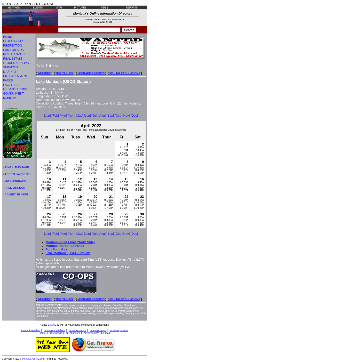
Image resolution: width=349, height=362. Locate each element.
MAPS (59, 7)
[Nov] (126, 115)
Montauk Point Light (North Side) (70, 242)
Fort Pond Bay (56, 249)
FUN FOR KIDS (13, 50)
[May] (79, 115)
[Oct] (118, 115)
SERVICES (10, 67)
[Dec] (134, 115)
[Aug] (102, 115)
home (43, 333)
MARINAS (9, 71)
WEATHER (14, 7)
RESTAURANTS (13, 54)
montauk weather (30, 330)
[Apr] (71, 115)
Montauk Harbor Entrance (65, 246)
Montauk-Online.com (33, 358)
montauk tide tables (54, 330)
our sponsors (73, 333)
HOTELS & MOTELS (16, 41)
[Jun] (87, 115)
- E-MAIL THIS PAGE (16, 167)
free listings (56, 333)
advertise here (91, 333)
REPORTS (132, 7)
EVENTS (38, 7)
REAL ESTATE (12, 58)
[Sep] (110, 115)
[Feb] (55, 115)
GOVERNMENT (13, 93)
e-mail (106, 333)
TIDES (104, 7)
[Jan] (47, 115)
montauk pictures (119, 330)
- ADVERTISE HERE (15, 194)
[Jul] (94, 115)
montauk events (77, 330)
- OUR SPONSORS (15, 180)
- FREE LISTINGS (14, 187)
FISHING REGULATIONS (124, 73)
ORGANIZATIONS (15, 89)
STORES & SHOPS (16, 63)
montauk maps (98, 330)
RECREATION (12, 45)
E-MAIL (52, 324)
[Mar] (63, 115)
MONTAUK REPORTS (91, 73)
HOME (7, 37)
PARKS (8, 80)
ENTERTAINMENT (15, 76)
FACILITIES (10, 85)
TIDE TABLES (64, 73)
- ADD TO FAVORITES (17, 174)
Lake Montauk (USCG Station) (68, 253)
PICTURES (80, 7)
